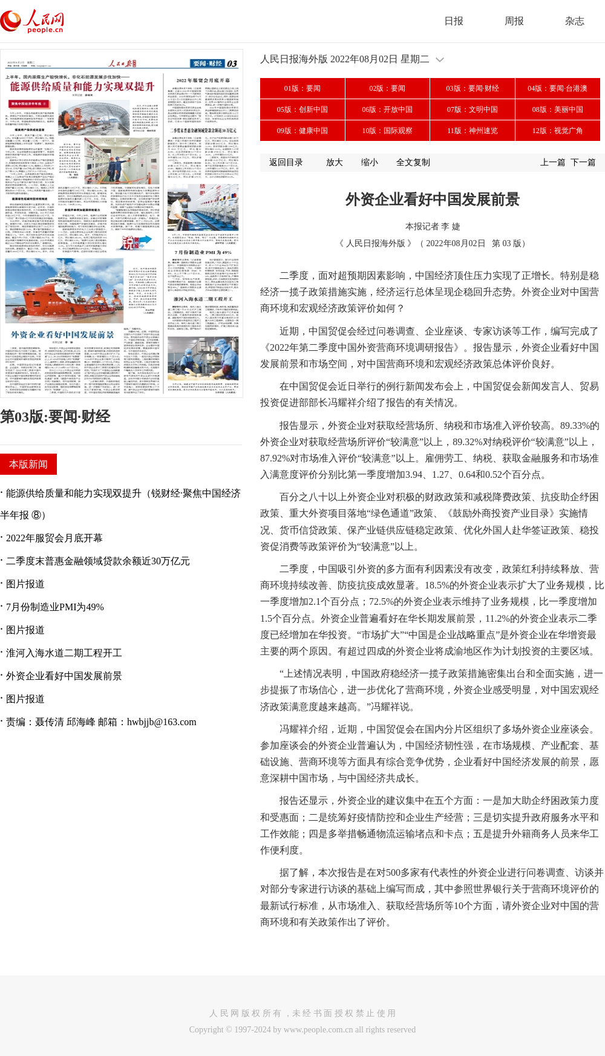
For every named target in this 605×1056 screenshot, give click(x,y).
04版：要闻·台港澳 (557, 88)
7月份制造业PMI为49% (55, 607)
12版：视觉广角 (557, 130)
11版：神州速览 (472, 130)
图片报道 (25, 584)
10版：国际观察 (387, 130)
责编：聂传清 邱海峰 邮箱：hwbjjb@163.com (101, 722)
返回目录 (286, 162)
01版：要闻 (302, 88)
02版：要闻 (387, 88)
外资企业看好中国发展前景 (64, 676)
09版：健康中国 (302, 130)
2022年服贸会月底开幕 (54, 538)
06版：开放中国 (387, 109)
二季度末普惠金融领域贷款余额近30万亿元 (98, 561)
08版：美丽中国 (557, 109)
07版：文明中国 (472, 109)
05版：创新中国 (302, 109)
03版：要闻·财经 (472, 88)
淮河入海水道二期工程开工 (64, 653)
